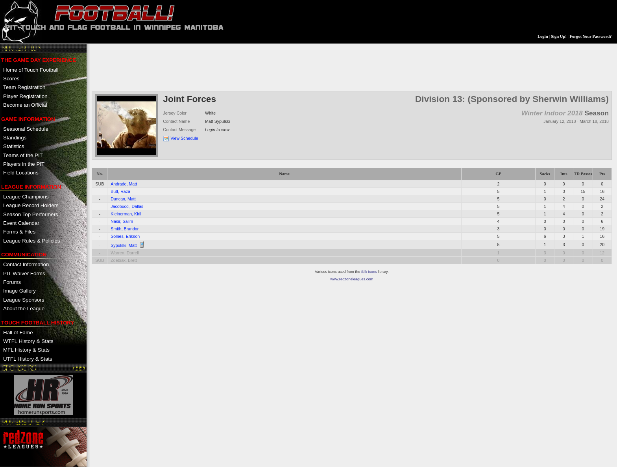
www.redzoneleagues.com (352, 279)
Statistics (13, 146)
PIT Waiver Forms (24, 273)
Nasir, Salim (122, 221)
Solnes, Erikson (125, 236)
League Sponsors (23, 300)
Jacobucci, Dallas (127, 206)
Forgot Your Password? (591, 36)
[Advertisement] (235, 66)
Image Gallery (19, 291)
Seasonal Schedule (25, 129)
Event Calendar (21, 223)
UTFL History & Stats (27, 359)
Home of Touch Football (31, 70)
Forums (12, 282)
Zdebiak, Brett (124, 260)
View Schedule (184, 138)
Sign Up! (559, 36)
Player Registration (25, 96)
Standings (14, 138)
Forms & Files (19, 232)
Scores (11, 79)
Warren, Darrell (125, 252)
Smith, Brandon (125, 228)
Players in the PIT (23, 164)
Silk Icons (369, 272)
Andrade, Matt (124, 184)
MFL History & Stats (26, 350)
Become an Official (25, 105)
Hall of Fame (18, 332)
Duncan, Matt (123, 198)
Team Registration (24, 87)
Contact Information (26, 264)
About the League (23, 308)
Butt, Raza (120, 191)
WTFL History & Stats (28, 341)
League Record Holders (31, 205)
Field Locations (21, 173)
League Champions (26, 197)
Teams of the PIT (23, 155)
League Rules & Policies (31, 241)
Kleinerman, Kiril (126, 213)
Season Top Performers (30, 214)
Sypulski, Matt (124, 245)
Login (543, 36)
